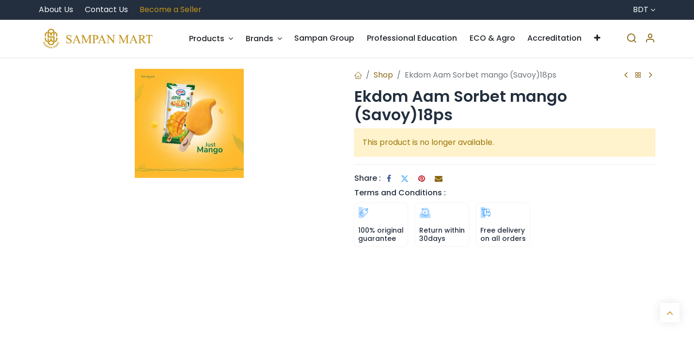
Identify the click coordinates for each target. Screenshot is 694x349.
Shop (383, 74)
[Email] (438, 178)
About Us (56, 9)
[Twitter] (405, 178)
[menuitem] (211, 38)
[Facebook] (389, 178)
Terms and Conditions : (400, 192)
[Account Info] (650, 38)
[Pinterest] (421, 178)
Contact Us (106, 9)
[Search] (631, 38)
